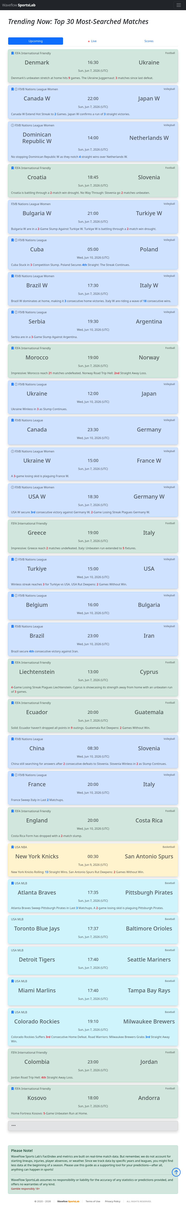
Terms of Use (93, 1201)
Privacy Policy (112, 1201)
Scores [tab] (148, 41)
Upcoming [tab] (36, 41)
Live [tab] (92, 41)
